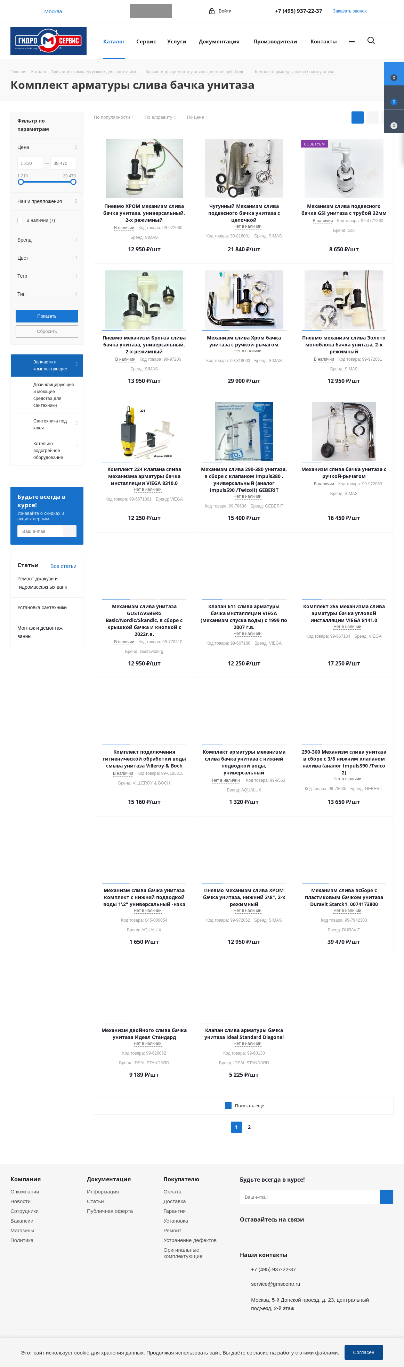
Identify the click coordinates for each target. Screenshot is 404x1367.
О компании (24, 1191)
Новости (20, 1201)
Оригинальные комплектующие (182, 1252)
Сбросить (47, 331)
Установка (175, 1220)
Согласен (363, 1352)
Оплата (172, 1191)
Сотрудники (24, 1210)
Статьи (95, 1201)
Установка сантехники (42, 607)
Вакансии (21, 1220)
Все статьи (63, 565)
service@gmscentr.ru (275, 1283)
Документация (109, 1179)
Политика (21, 1239)
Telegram (137, 11)
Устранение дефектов (190, 1239)
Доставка (174, 1201)
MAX (165, 11)
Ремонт (172, 1230)
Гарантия (174, 1210)
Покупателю (181, 1179)
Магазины (22, 1230)
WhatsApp (151, 11)
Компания (25, 1179)
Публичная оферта (110, 1210)
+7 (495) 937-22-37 (298, 10)
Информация (103, 1191)
